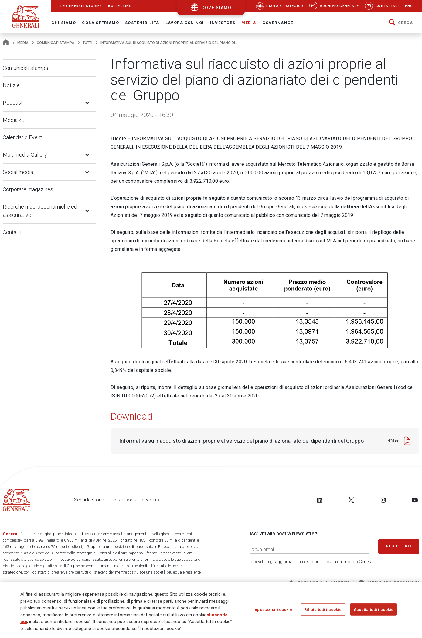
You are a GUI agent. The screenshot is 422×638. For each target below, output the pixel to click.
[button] (401, 22)
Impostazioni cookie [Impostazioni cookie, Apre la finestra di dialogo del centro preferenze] (272, 611)
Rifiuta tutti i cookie (323, 611)
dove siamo (216, 7)
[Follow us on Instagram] (383, 500)
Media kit (13, 120)
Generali (11, 534)
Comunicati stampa (55, 43)
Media (23, 43)
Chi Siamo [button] (63, 22)
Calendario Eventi (23, 137)
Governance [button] (277, 22)
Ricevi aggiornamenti (389, 582)
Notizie (11, 85)
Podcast (13, 102)
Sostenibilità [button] (142, 22)
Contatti (12, 232)
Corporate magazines (28, 189)
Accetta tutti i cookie (374, 611)
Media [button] (248, 22)
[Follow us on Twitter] (351, 500)
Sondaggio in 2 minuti (318, 582)
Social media (18, 172)
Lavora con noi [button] (184, 22)
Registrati (399, 546)
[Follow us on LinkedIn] (319, 500)
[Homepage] (6, 42)
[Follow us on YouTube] (414, 500)
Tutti (87, 43)
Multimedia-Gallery (25, 154)
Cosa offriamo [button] (100, 22)
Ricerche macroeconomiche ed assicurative (40, 210)
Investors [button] (223, 22)
